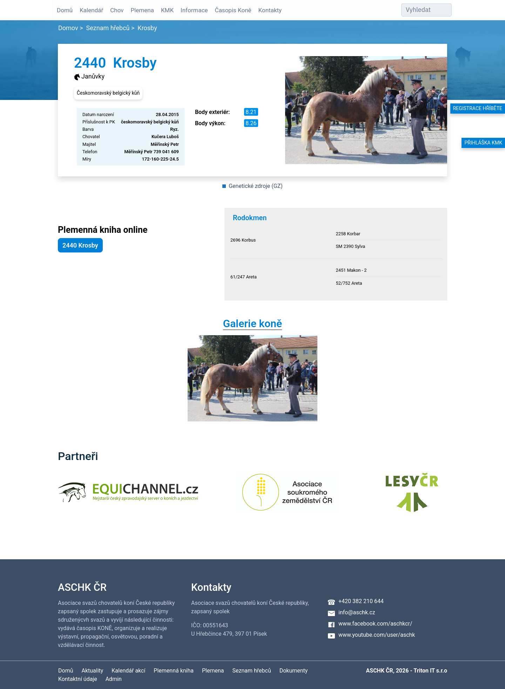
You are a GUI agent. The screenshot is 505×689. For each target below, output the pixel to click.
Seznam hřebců (108, 28)
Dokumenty (294, 670)
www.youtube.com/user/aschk (376, 634)
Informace (193, 10)
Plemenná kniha (174, 670)
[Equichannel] (128, 496)
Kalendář (90, 10)
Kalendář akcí (128, 670)
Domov (68, 28)
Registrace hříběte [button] (477, 108)
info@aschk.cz (356, 612)
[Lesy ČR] (412, 497)
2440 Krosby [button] (80, 245)
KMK (166, 10)
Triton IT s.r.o (430, 670)
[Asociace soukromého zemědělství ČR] (288, 496)
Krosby (147, 28)
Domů (64, 10)
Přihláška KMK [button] (483, 143)
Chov (116, 10)
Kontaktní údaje (77, 679)
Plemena (141, 10)
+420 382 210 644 (361, 601)
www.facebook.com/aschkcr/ (375, 623)
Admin (114, 679)
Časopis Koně (232, 10)
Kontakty (269, 10)
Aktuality (92, 670)
